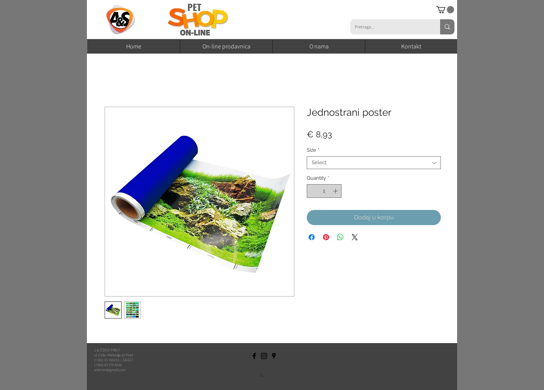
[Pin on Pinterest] (326, 237)
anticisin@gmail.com (109, 369)
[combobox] (374, 162)
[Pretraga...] (389, 26)
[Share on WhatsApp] (340, 237)
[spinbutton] (324, 191)
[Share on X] (354, 237)
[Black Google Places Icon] (274, 356)
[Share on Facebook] (311, 237)
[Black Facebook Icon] (254, 356)
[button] (445, 9)
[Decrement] (312, 191)
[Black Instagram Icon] (264, 356)
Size (313, 150)
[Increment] (336, 191)
